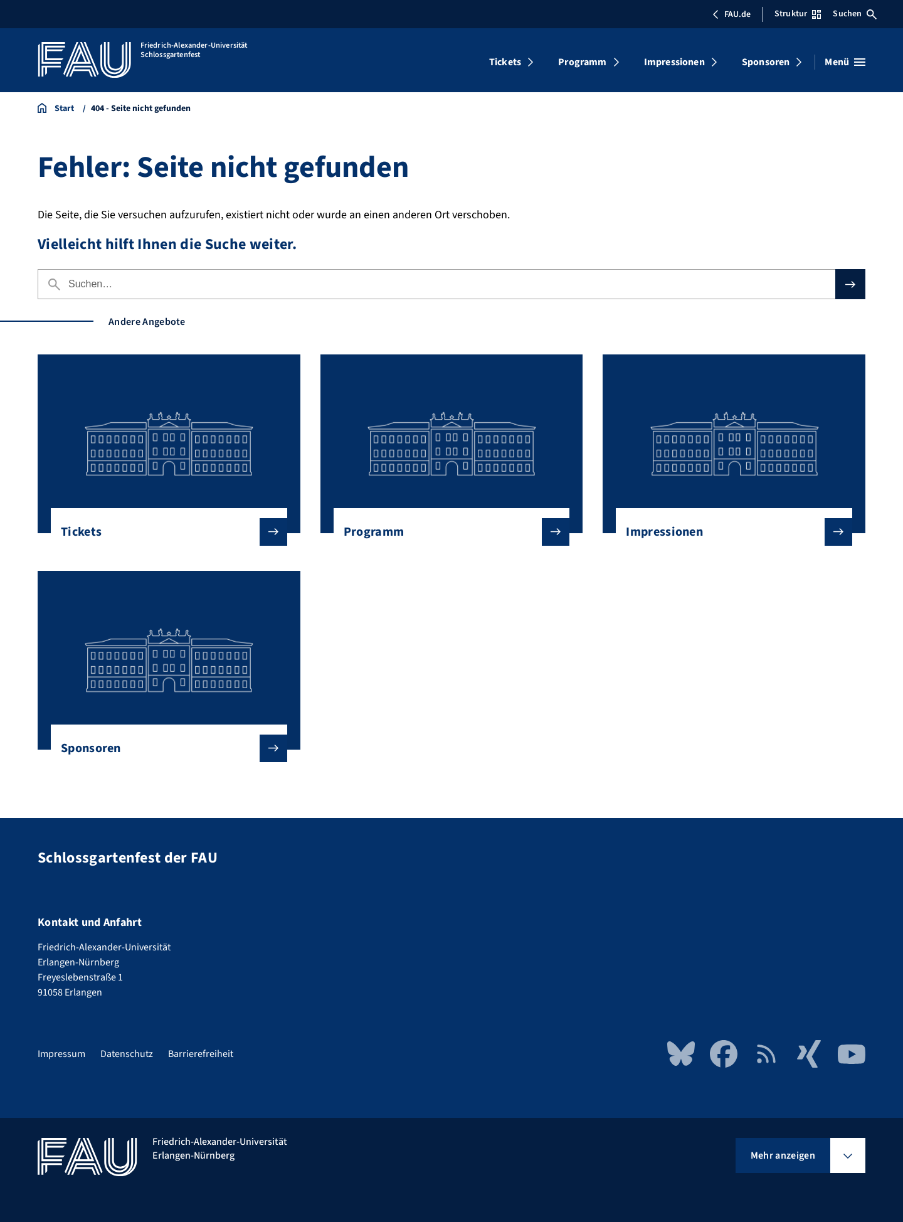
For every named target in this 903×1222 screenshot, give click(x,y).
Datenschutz (126, 1054)
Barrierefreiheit (200, 1054)
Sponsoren (765, 62)
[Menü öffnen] (845, 62)
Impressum (61, 1054)
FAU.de (731, 14)
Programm (582, 62)
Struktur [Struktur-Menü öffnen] (797, 14)
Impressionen (674, 62)
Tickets (505, 62)
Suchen (855, 14)
